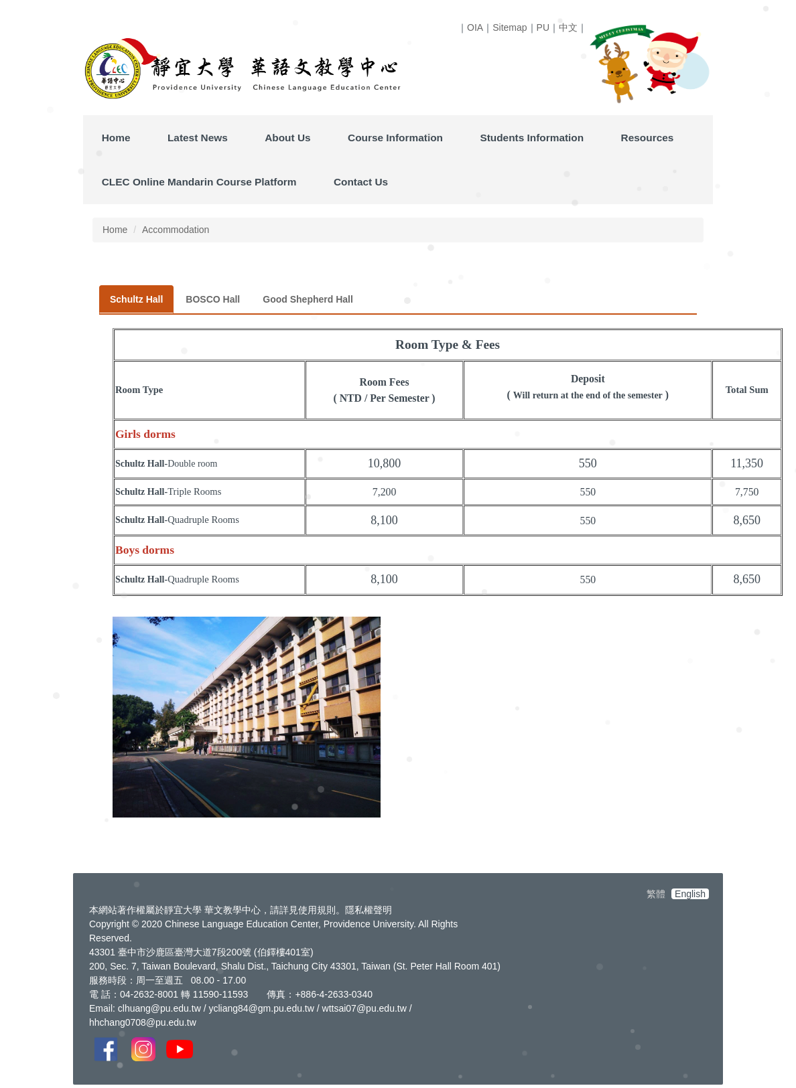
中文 (568, 27)
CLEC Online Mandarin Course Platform (199, 181)
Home (116, 137)
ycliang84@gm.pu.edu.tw (261, 1008)
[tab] (136, 299)
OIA (475, 27)
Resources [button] (647, 137)
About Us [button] (287, 137)
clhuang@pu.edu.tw (159, 1008)
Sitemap (509, 27)
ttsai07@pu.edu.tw (368, 1008)
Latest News (198, 137)
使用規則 (317, 910)
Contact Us (361, 181)
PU (543, 27)
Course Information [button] (395, 137)
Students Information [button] (532, 137)
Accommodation (175, 229)
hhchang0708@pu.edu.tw (142, 1022)
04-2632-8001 (149, 994)
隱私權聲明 (368, 910)
